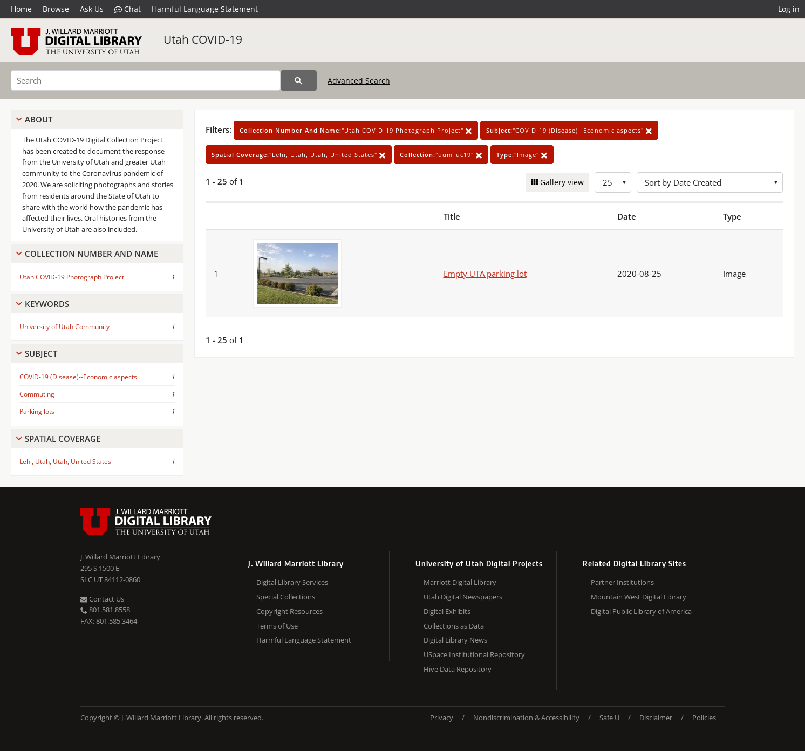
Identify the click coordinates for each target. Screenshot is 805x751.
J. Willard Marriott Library (120, 557)
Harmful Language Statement (205, 9)
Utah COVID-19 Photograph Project (71, 277)
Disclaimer (655, 717)
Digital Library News (455, 640)
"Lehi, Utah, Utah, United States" (299, 155)
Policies (704, 717)
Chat (127, 9)
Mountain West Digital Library (638, 597)
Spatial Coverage (62, 438)
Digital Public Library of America (641, 611)
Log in (789, 9)
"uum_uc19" (441, 155)
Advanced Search (359, 81)
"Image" (522, 155)
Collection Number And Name (91, 253)
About (38, 119)
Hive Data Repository (458, 669)
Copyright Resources (289, 611)
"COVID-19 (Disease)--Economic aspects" (569, 130)
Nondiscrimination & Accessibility (526, 717)
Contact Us (102, 599)
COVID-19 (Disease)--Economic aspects (78, 376)
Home (21, 9)
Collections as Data (454, 626)
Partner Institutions (622, 582)
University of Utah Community (64, 326)
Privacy (441, 717)
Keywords (47, 303)
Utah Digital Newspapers (463, 597)
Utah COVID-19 (202, 39)
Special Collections (285, 597)
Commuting (36, 394)
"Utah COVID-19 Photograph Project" (356, 130)
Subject (41, 353)
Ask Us (92, 9)
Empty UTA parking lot (485, 273)
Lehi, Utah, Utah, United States (65, 461)
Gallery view (561, 182)
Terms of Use (277, 626)
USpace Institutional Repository (474, 654)
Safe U (609, 717)
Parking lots (36, 411)
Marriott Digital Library (460, 582)
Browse (56, 9)
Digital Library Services (292, 582)
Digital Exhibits (447, 611)
